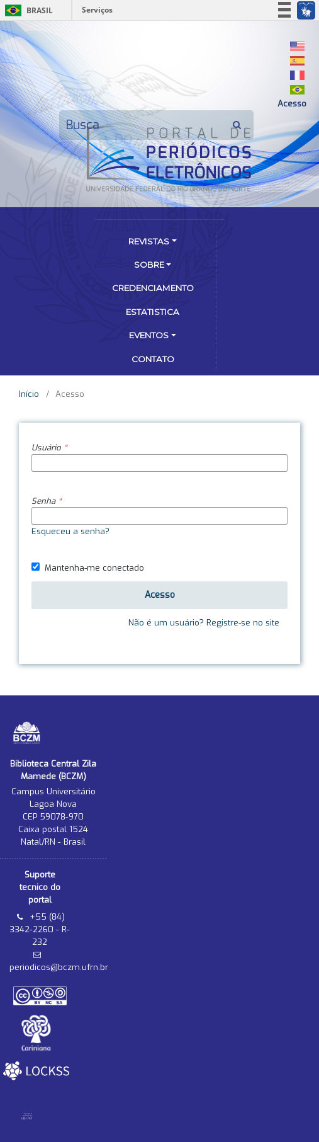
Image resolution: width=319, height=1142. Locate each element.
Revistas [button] (148, 241)
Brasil (26, 10)
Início (29, 394)
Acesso (291, 103)
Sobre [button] (149, 265)
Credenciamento (153, 288)
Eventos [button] (149, 335)
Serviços (97, 9)
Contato (153, 359)
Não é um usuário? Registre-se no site (203, 622)
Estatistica (152, 312)
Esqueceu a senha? (70, 531)
